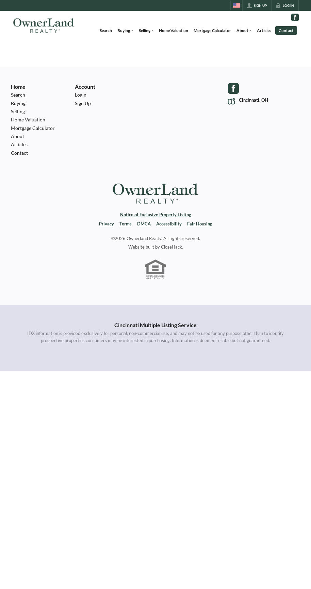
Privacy (106, 223)
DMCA (144, 223)
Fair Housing (199, 223)
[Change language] (236, 5)
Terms (125, 223)
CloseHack (171, 247)
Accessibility (169, 223)
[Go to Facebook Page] (295, 17)
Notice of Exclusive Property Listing (155, 214)
